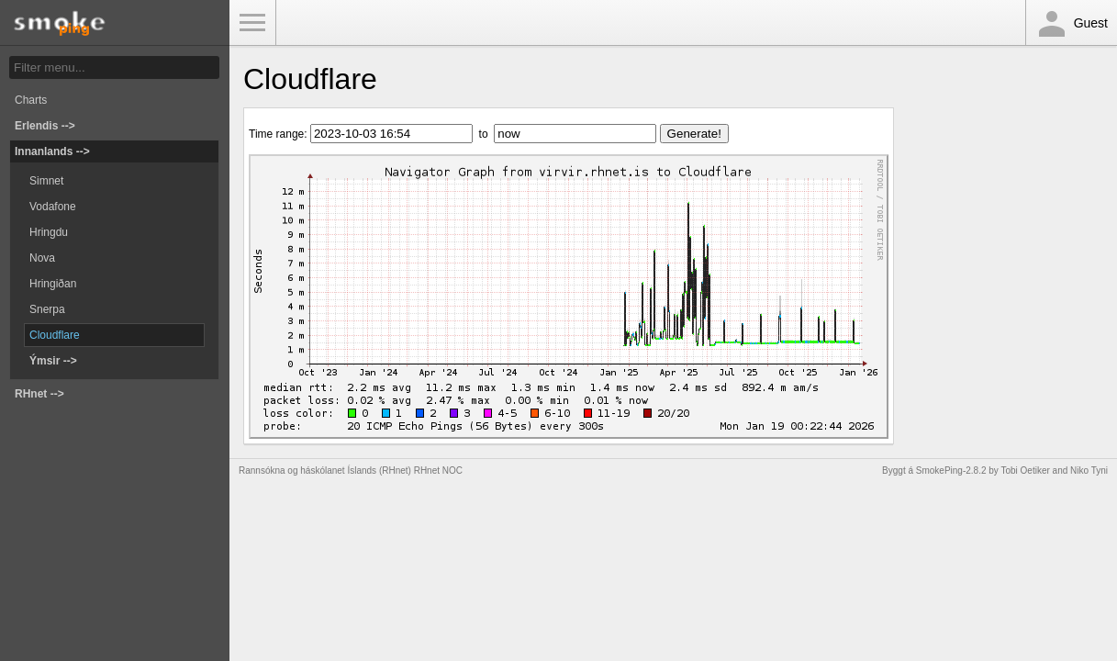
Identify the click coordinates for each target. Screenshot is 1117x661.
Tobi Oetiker (1024, 470)
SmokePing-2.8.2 (951, 470)
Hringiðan (52, 283)
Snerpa (47, 309)
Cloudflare (54, 335)
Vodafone (52, 206)
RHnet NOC (438, 470)
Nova (42, 258)
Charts (31, 100)
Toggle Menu (252, 23)
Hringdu (48, 232)
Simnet (46, 180)
